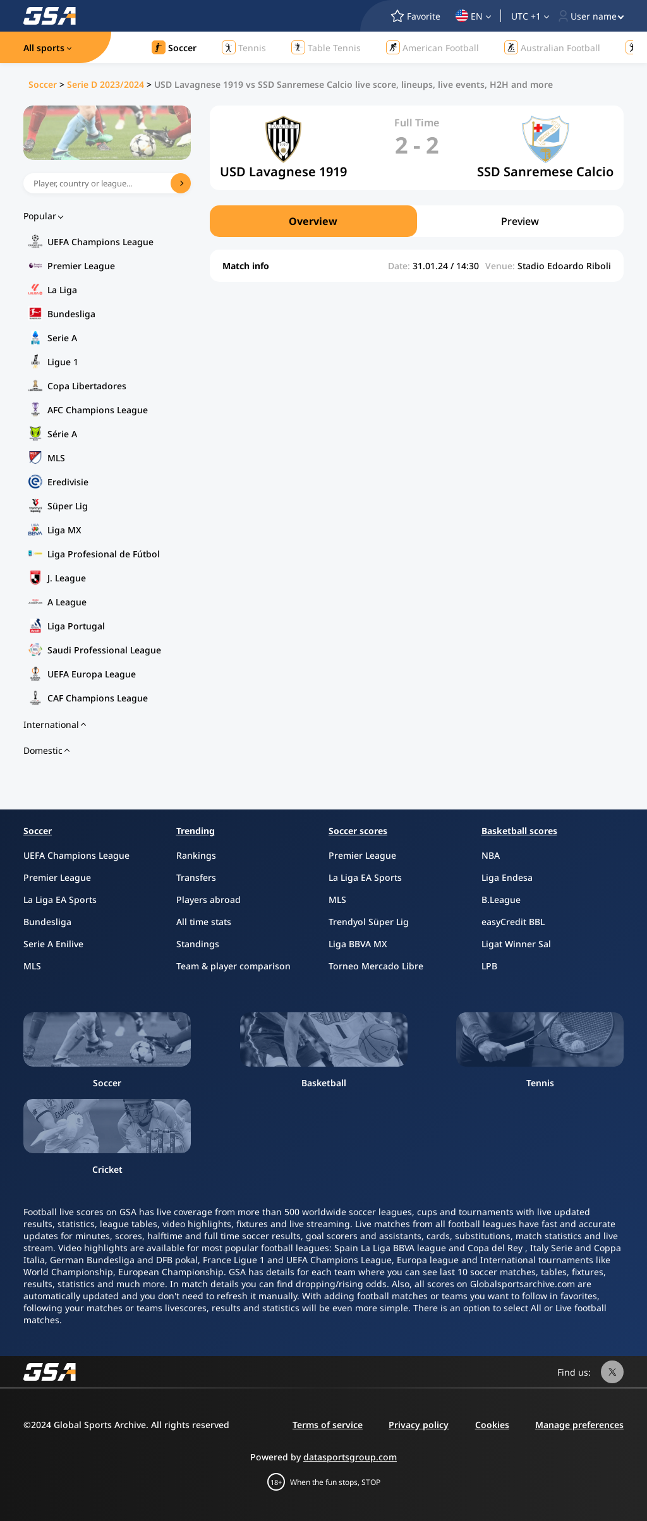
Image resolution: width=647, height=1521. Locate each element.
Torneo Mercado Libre (376, 966)
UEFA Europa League (91, 674)
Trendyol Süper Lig (369, 922)
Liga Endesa (507, 877)
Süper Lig (67, 506)
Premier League (81, 266)
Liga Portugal (76, 626)
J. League (66, 578)
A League (67, 602)
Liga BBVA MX (358, 944)
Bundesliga (71, 314)
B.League (501, 900)
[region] (417, 221)
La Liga (62, 290)
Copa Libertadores (86, 386)
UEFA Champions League (100, 242)
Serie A (62, 338)
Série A (62, 434)
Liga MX (64, 530)
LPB (489, 966)
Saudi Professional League (104, 650)
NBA (490, 855)
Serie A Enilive (53, 944)
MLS (56, 458)
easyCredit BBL (513, 922)
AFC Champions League (97, 410)
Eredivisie (67, 482)
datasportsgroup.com (350, 1457)
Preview (520, 221)
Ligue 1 (62, 362)
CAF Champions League (97, 698)
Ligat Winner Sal (516, 944)
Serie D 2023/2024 (105, 84)
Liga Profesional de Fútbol (103, 554)
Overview (313, 221)
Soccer (42, 84)
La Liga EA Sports (60, 900)
